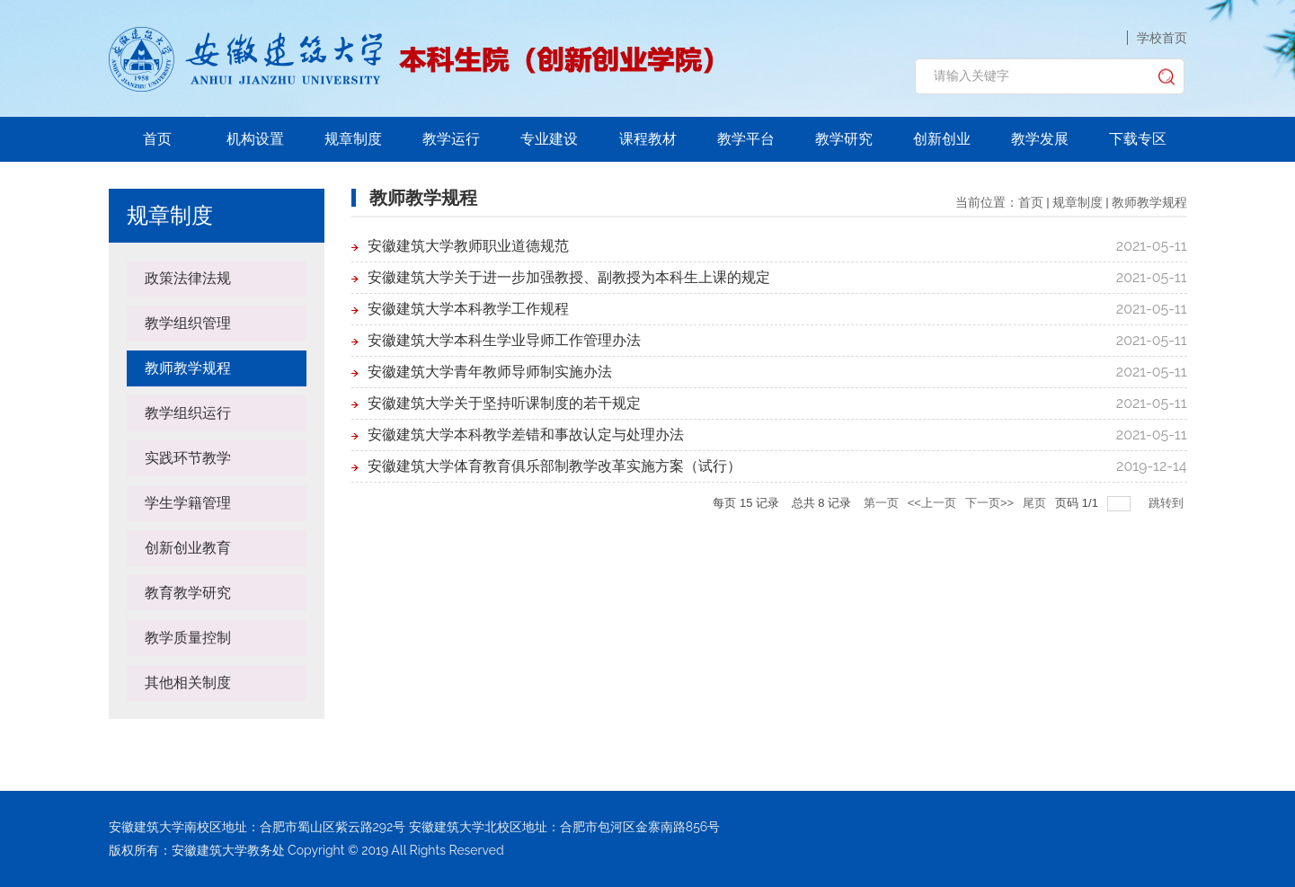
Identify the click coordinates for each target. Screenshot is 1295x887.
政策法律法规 (188, 278)
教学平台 (746, 138)
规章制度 (353, 138)
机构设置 (255, 138)
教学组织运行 (188, 412)
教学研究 (844, 138)
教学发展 (1040, 138)
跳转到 (1168, 503)
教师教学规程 (188, 368)
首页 (157, 138)
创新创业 (942, 138)
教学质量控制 (188, 637)
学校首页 (1162, 38)
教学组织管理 (188, 323)
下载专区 (1137, 138)
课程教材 (648, 138)
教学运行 (451, 138)
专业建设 (549, 138)
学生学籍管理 (188, 502)
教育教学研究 (188, 592)
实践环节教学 (188, 457)
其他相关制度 (188, 682)
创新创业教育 (188, 547)
